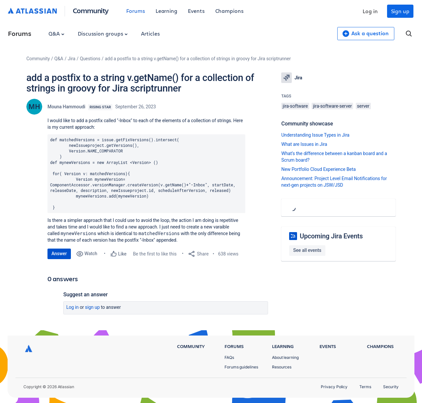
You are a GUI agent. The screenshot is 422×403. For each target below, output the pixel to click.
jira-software (295, 106)
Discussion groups (103, 33)
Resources (281, 366)
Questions (90, 58)
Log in (370, 11)
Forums (135, 10)
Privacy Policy (334, 386)
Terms (365, 386)
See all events (307, 250)
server (363, 106)
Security (391, 386)
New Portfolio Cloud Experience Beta (318, 169)
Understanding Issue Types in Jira (315, 135)
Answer (59, 253)
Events (196, 10)
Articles (150, 33)
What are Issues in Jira (304, 144)
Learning (166, 10)
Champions (229, 10)
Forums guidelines (241, 366)
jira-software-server (332, 106)
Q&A (56, 33)
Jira (71, 58)
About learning (285, 357)
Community (91, 10)
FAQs (229, 357)
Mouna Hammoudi (66, 106)
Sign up (400, 11)
